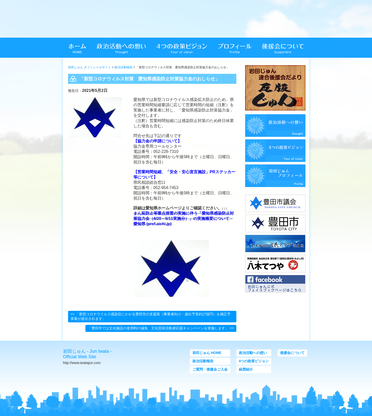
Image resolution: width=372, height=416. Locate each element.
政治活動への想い (253, 353)
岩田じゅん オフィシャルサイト (89, 67)
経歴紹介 (246, 369)
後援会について (292, 353)
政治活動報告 (124, 67)
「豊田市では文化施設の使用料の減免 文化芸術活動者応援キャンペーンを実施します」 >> (161, 328)
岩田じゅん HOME (207, 353)
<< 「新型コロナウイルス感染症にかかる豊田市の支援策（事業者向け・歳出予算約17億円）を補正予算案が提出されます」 (151, 316)
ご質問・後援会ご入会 (210, 369)
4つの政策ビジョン (254, 361)
